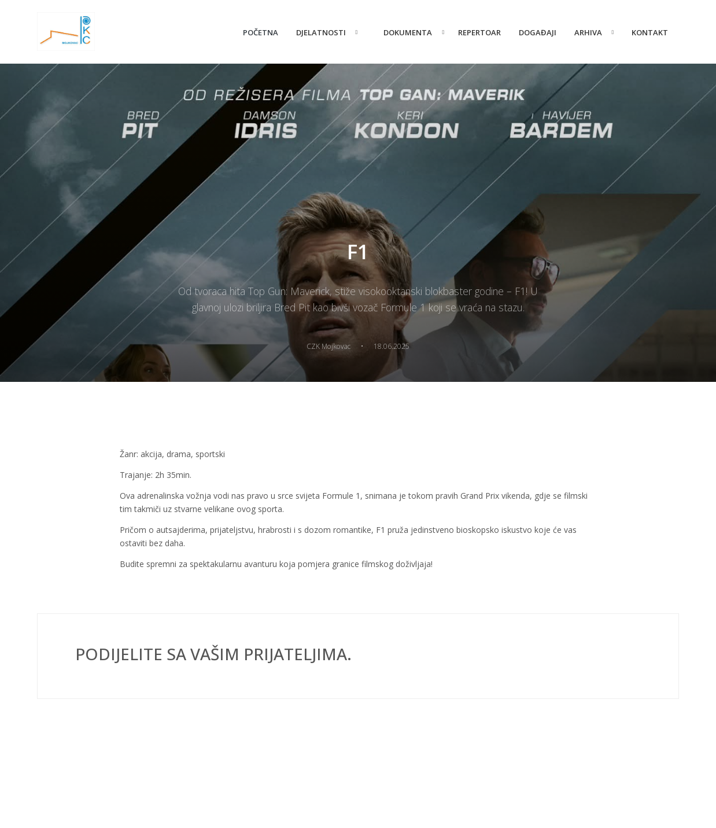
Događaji (537, 32)
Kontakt (650, 32)
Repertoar (479, 32)
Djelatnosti (321, 32)
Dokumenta (407, 32)
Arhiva (588, 32)
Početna (260, 32)
